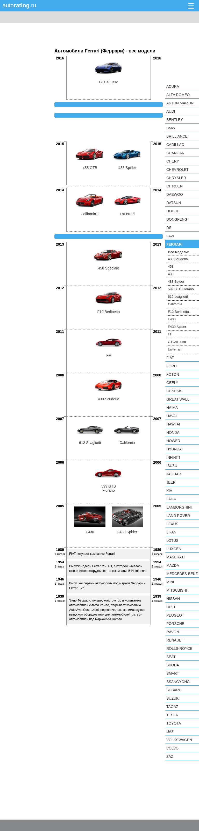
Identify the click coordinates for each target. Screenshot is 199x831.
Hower (173, 441)
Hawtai (173, 424)
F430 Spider (177, 327)
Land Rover (178, 516)
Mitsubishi (176, 590)
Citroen (174, 186)
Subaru (173, 690)
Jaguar (173, 474)
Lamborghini (179, 507)
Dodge (173, 211)
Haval (172, 416)
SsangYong (178, 682)
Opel (171, 607)
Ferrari (174, 244)
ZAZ (169, 756)
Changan (175, 153)
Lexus (172, 524)
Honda (173, 432)
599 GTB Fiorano (181, 289)
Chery (172, 161)
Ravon (172, 632)
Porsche (175, 623)
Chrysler (176, 178)
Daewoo (174, 194)
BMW (170, 128)
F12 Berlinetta (178, 312)
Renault (174, 640)
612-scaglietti (178, 297)
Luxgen (173, 549)
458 (171, 266)
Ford (171, 366)
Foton (172, 374)
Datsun (173, 203)
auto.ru (19, 5)
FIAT (170, 358)
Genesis (174, 391)
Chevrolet (177, 169)
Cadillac (175, 145)
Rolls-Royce (179, 648)
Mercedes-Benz (182, 574)
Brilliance (177, 136)
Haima (172, 408)
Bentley (174, 120)
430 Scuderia (178, 259)
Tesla (172, 715)
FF (170, 334)
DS (168, 228)
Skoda (172, 665)
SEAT (171, 657)
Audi (170, 111)
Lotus (172, 540)
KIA (169, 491)
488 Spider (176, 281)
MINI (170, 582)
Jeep (170, 482)
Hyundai (174, 449)
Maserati (175, 557)
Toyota (173, 723)
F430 (172, 319)
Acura (172, 86)
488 (171, 274)
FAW (170, 236)
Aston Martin (180, 103)
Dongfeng (176, 219)
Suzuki (173, 698)
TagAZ (172, 707)
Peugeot (175, 615)
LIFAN (171, 532)
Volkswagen (179, 740)
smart (172, 673)
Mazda (172, 565)
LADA (171, 499)
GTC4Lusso (177, 342)
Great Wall (177, 399)
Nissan (173, 599)
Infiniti (173, 457)
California (175, 304)
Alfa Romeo (178, 95)
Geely (172, 383)
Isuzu (171, 466)
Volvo (172, 748)
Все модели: (178, 252)
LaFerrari (175, 349)
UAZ (170, 731)
